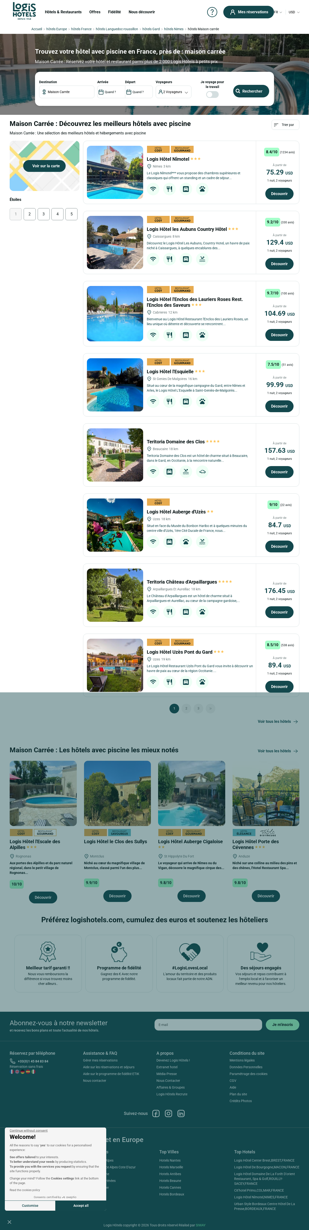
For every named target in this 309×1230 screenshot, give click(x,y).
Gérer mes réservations (100, 1060)
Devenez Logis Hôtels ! (173, 1060)
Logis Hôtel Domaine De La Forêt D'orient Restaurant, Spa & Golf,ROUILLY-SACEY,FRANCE (264, 1179)
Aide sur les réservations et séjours (108, 1067)
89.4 (279, 665)
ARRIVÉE (102, 82)
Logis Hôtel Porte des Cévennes (255, 844)
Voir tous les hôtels (278, 721)
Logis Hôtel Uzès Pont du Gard (185, 652)
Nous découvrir (142, 12)
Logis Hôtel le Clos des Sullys (116, 841)
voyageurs (164, 82)
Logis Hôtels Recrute (171, 1094)
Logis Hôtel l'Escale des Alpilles (35, 844)
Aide (233, 1087)
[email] (208, 1025)
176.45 (279, 591)
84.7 (279, 525)
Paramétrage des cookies (248, 1074)
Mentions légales (242, 1060)
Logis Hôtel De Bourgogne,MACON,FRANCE (266, 1167)
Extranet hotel (166, 1067)
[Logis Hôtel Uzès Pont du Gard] (115, 665)
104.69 (279, 313)
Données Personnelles (246, 1067)
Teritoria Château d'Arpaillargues (190, 582)
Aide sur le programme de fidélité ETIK (111, 1074)
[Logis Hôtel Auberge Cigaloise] (191, 793)
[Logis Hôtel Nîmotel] (115, 172)
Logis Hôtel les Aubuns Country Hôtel (192, 229)
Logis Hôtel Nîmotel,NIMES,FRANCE (261, 1197)
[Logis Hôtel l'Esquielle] (115, 384)
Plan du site (238, 1094)
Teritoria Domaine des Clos (183, 442)
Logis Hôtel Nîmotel (174, 159)
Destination (48, 82)
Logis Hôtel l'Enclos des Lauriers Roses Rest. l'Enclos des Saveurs (195, 302)
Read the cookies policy (25, 1190)
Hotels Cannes (170, 1187)
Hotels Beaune (170, 1181)
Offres (94, 12)
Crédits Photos (241, 1101)
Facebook (156, 1113)
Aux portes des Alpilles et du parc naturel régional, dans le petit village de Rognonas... (41, 868)
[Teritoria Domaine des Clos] (115, 455)
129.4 (279, 242)
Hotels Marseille (171, 1167)
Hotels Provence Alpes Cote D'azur (110, 1167)
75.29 (279, 172)
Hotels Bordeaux (171, 1194)
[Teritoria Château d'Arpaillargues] (115, 595)
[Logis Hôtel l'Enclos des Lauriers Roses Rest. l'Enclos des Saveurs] (115, 313)
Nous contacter (94, 1081)
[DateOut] (139, 92)
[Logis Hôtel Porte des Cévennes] (266, 793)
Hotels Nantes (170, 1160)
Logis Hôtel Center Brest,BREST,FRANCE (264, 1160)
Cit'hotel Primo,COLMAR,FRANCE (259, 1190)
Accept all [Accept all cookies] (81, 1206)
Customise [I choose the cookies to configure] (30, 1206)
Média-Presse (166, 1074)
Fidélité (114, 12)
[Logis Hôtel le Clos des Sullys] (117, 793)
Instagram (168, 1113)
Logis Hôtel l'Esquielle (176, 371)
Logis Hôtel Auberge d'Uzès (180, 512)
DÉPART (130, 82)
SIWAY (200, 1225)
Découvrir (279, 193)
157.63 (279, 450)
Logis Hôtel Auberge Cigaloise (191, 844)
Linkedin (181, 1113)
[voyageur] (174, 92)
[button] (9, 1222)
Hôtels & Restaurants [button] (63, 12)
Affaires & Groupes (170, 1087)
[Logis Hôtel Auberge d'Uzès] (115, 525)
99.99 (279, 385)
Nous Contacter (168, 1081)
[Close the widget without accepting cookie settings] (28, 1130)
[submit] (282, 1024)
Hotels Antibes (170, 1174)
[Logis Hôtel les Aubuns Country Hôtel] (115, 242)
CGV (233, 1081)
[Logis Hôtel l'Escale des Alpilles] (43, 793)
